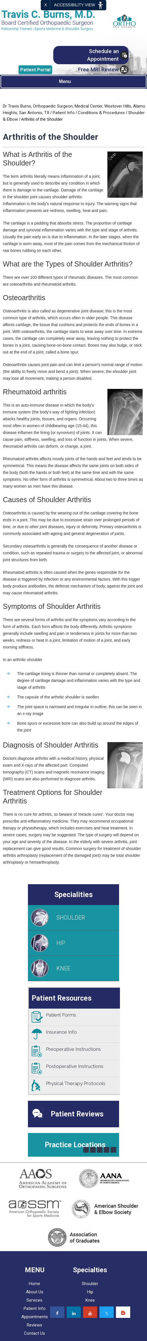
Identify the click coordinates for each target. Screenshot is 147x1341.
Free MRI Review (98, 69)
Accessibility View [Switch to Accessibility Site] (79, 5)
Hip (90, 1291)
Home (34, 1283)
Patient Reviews (77, 1114)
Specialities (73, 894)
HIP (60, 943)
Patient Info (64, 112)
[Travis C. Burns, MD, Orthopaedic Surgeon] (51, 20)
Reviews (34, 1325)
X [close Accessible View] (45, 5)
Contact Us (34, 1333)
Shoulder (90, 1283)
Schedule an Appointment (103, 55)
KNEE (63, 968)
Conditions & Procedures (101, 112)
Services (34, 1300)
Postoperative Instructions (74, 1066)
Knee (90, 1300)
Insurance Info (61, 1032)
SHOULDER (70, 917)
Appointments (34, 1316)
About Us (34, 1291)
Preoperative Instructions (73, 1049)
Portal (35, 69)
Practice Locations (75, 1145)
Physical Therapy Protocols (75, 1083)
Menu (72, 82)
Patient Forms (61, 1015)
